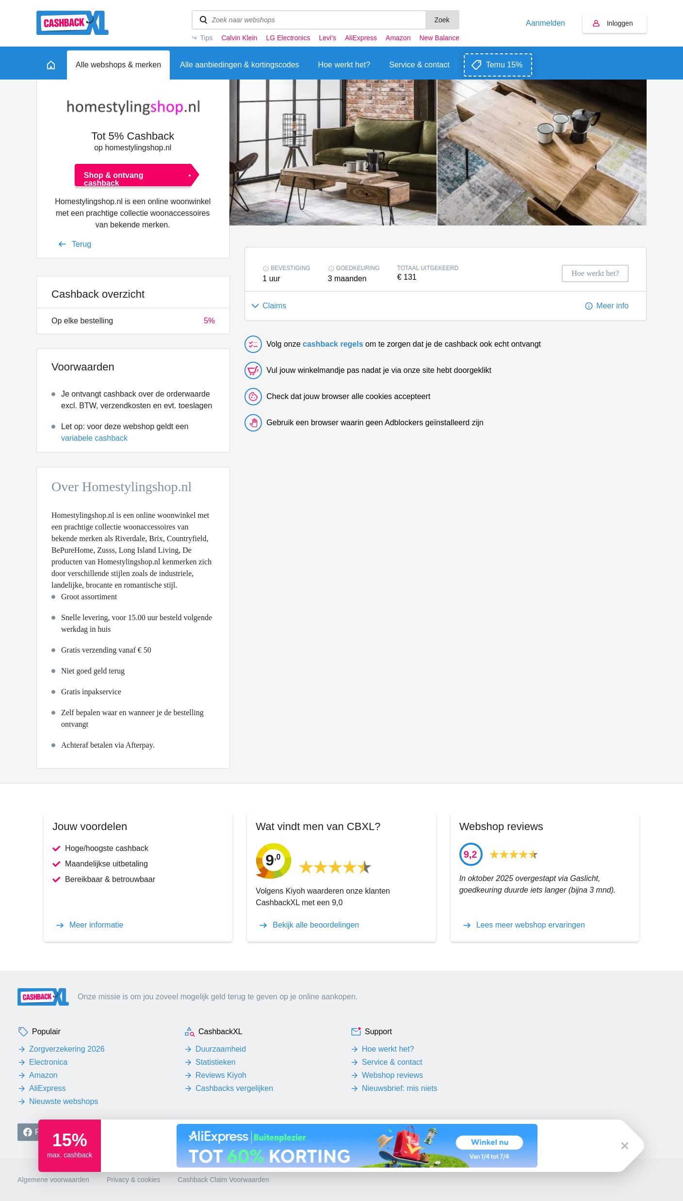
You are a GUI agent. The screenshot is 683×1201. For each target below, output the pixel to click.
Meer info (612, 306)
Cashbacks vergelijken (234, 1088)
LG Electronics (288, 38)
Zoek (441, 20)
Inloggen (620, 23)
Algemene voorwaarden (53, 1180)
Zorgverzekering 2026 (67, 1049)
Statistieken (215, 1062)
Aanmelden (545, 23)
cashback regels (333, 344)
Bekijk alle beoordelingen (316, 925)
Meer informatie (96, 925)
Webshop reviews (392, 1075)
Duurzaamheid (220, 1049)
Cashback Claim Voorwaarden (223, 1180)
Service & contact (392, 1062)
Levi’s (327, 38)
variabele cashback (94, 438)
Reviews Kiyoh (220, 1075)
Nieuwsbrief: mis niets (400, 1088)
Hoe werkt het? (388, 1049)
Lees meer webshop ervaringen (530, 925)
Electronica (48, 1062)
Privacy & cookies (133, 1180)
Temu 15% (504, 65)
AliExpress (361, 38)
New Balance (439, 38)
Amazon (398, 38)
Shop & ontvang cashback (114, 178)
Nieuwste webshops (63, 1101)
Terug (81, 244)
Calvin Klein (239, 38)
